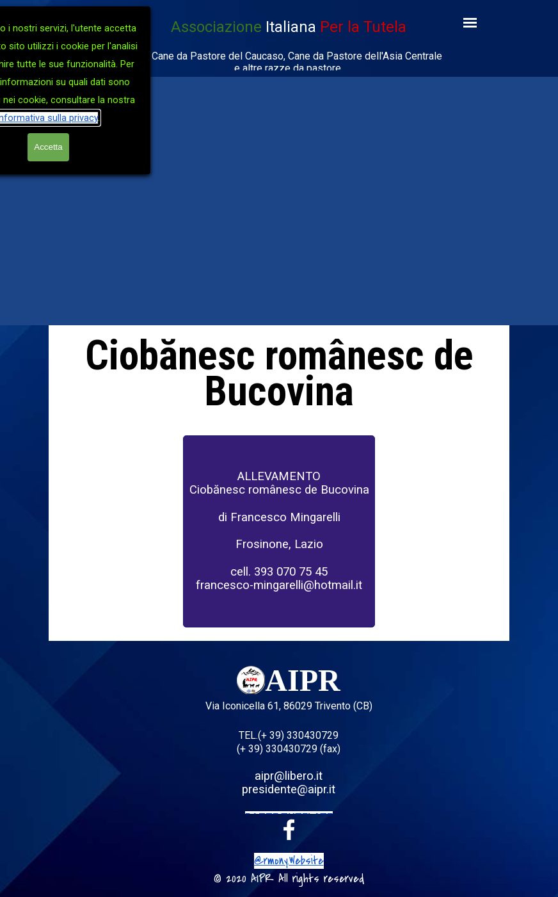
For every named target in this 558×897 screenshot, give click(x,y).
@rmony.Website (289, 861)
